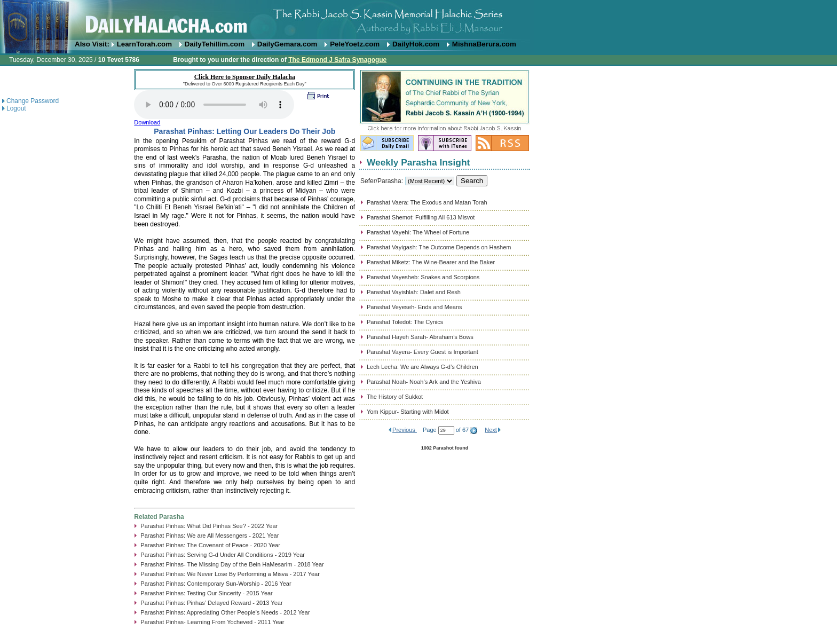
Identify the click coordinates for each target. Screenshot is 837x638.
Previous (404, 430)
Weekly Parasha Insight (418, 162)
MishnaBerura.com (484, 44)
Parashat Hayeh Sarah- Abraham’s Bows (420, 337)
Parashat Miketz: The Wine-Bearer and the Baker (431, 262)
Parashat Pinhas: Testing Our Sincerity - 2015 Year (206, 593)
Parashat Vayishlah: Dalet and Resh (414, 292)
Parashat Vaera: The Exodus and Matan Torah (427, 202)
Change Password (32, 101)
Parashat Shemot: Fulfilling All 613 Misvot (421, 217)
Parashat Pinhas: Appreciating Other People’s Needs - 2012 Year (225, 612)
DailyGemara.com (287, 44)
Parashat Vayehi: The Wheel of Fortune (418, 232)
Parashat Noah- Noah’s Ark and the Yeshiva (424, 382)
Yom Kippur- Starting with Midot (408, 411)
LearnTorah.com (144, 44)
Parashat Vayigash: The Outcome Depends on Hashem (439, 247)
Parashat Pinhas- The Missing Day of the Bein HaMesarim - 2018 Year (231, 564)
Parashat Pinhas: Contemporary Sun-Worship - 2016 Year (215, 583)
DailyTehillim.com (214, 44)
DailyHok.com (415, 44)
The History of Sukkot (395, 396)
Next (491, 430)
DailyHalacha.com (418, 20)
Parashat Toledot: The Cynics (405, 322)
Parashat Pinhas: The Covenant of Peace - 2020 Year (210, 545)
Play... (214, 104)
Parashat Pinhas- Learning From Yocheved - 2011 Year (212, 622)
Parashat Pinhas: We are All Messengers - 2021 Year (209, 535)
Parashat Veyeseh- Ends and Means (414, 307)
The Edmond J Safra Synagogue (337, 60)
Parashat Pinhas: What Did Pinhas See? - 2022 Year (209, 526)
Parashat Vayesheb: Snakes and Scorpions (423, 277)
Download (147, 122)
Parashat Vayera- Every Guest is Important (422, 352)
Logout (16, 108)
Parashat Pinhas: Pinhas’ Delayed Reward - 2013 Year (211, 603)
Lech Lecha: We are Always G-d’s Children (422, 367)
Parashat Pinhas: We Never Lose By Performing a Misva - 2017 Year (229, 574)
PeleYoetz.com (355, 44)
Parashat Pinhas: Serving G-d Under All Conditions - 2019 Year (222, 555)
